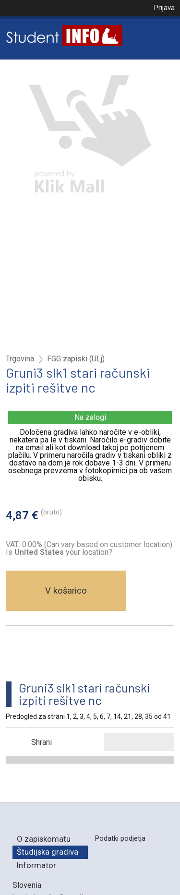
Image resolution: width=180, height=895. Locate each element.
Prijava (164, 7)
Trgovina (20, 359)
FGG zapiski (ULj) (76, 359)
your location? (63, 552)
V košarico (66, 590)
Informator (36, 865)
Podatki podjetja (120, 838)
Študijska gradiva (47, 852)
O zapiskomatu (44, 839)
